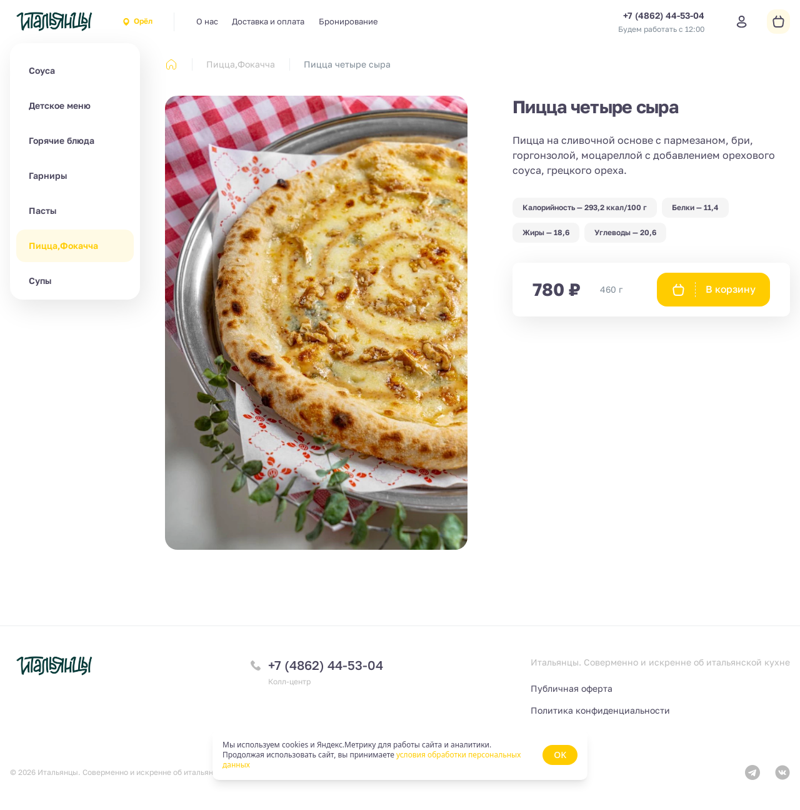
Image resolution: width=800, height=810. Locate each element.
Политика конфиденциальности (600, 710)
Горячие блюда (61, 140)
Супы (40, 280)
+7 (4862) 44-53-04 (325, 664)
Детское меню (60, 105)
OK (560, 755)
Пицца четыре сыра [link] (347, 64)
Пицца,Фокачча (63, 245)
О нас (207, 21)
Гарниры (48, 175)
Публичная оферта (571, 688)
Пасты (42, 210)
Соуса (42, 70)
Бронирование (348, 21)
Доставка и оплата (268, 21)
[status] (400, 755)
